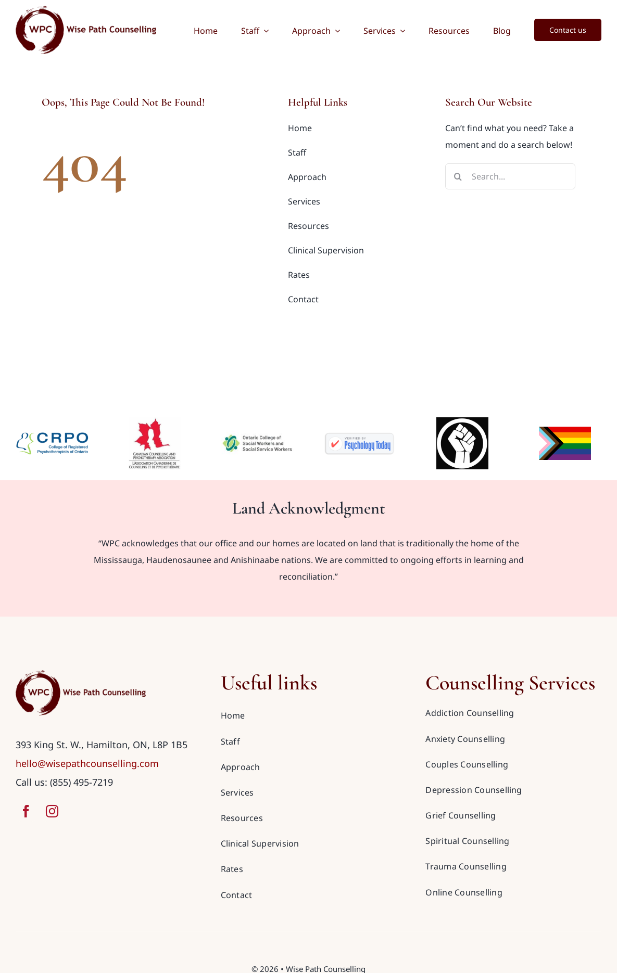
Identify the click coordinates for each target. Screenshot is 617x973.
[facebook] (26, 811)
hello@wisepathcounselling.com (87, 763)
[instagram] (52, 811)
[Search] (458, 176)
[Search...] (510, 176)
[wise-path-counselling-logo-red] (81, 674)
